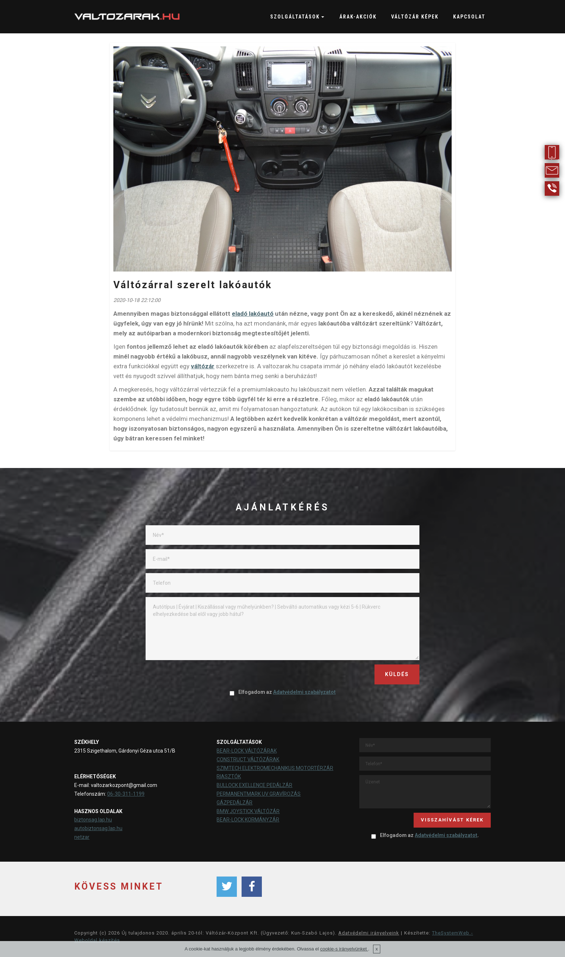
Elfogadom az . (425, 835)
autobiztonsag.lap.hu (98, 828)
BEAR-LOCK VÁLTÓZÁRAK (247, 751)
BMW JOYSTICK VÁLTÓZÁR (248, 811)
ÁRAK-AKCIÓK (358, 17)
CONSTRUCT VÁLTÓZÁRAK (248, 759)
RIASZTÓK (229, 776)
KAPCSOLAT (469, 17)
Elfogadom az (282, 692)
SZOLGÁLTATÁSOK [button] (295, 17)
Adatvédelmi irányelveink (368, 933)
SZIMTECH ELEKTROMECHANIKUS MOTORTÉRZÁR (275, 768)
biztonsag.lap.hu (93, 820)
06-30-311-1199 (126, 794)
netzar (81, 837)
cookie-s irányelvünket (344, 949)
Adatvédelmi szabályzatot (304, 692)
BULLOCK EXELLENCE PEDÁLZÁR (254, 785)
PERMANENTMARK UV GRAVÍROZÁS (259, 794)
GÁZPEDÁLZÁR (234, 802)
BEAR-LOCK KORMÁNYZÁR (248, 820)
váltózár (202, 366)
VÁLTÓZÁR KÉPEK (415, 17)
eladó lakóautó (252, 313)
